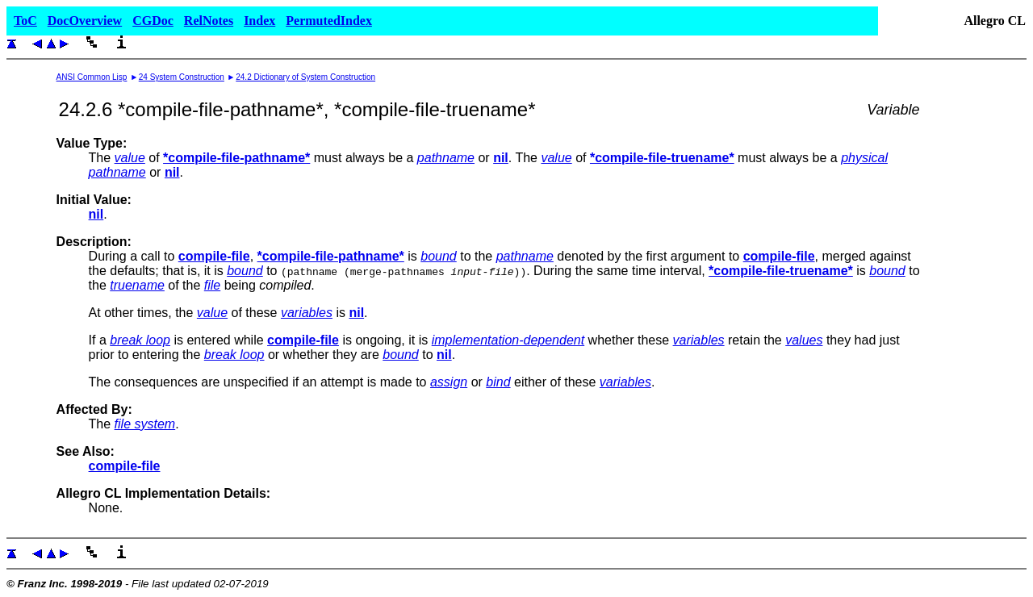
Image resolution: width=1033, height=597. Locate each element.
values (803, 340)
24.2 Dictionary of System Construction (305, 77)
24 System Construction (181, 77)
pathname (446, 158)
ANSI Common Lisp (92, 77)
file (212, 285)
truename (137, 285)
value (130, 158)
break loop (140, 340)
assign (448, 382)
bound (438, 256)
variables (306, 312)
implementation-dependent (508, 340)
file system (145, 424)
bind (498, 382)
